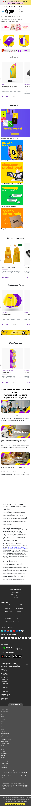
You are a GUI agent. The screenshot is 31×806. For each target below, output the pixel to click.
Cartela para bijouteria (6, 737)
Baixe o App (7, 608)
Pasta (2, 729)
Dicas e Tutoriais (8, 611)
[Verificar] (7, 648)
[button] (16, 12)
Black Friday (4, 767)
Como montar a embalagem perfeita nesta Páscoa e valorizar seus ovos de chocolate (13, 441)
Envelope (3, 731)
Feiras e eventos (4, 763)
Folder (2, 714)
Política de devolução (9, 621)
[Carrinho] (28, 13)
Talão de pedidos (5, 743)
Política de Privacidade (21, 615)
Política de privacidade (22, 801)
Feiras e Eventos (5, 312)
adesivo (18, 547)
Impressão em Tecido (7, 265)
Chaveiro (3, 747)
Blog (17, 618)
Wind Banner (4, 725)
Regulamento (19, 611)
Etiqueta (3, 719)
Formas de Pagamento (7, 627)
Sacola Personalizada (6, 739)
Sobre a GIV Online (20, 604)
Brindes (2, 749)
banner (9, 548)
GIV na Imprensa (15, 594)
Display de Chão (6, 372)
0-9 (2, 777)
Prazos (17, 621)
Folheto (3, 713)
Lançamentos (4, 765)
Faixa (2, 726)
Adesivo (2, 716)
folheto (22, 547)
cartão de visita (12, 547)
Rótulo (2, 721)
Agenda (3, 755)
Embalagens (4, 753)
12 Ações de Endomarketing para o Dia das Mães (15, 415)
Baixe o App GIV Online (7, 652)
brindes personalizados (20, 548)
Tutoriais (15, 597)
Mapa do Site (8, 604)
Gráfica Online (4, 709)
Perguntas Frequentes (15, 592)
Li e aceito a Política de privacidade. (14, 804)
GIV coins (7, 615)
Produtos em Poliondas (7, 370)
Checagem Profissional (15, 589)
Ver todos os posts (24, 480)
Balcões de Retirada (15, 587)
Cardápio (3, 757)
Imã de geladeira (5, 733)
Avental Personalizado (8, 267)
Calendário (3, 751)
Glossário (15, 770)
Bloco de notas (4, 741)
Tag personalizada (5, 735)
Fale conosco (8, 618)
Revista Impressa (4, 760)
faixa (12, 548)
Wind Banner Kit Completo (9, 86)
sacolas (4, 548)
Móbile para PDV (7, 314)
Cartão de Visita (4, 711)
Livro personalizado (5, 761)
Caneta (2, 745)
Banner (3, 84)
